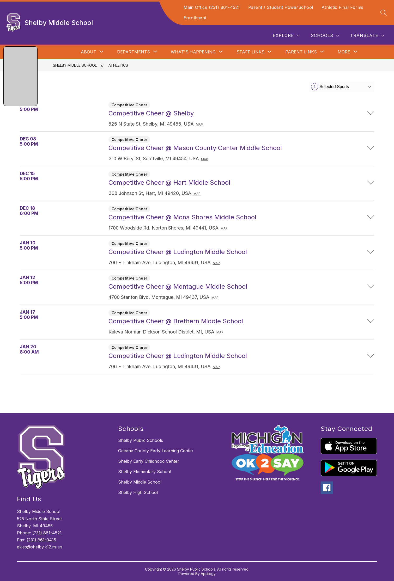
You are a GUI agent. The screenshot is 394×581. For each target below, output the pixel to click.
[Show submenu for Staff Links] (250, 52)
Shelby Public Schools (140, 440)
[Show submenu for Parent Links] (301, 52)
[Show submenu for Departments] (133, 52)
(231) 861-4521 (47, 532)
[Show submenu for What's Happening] (193, 52)
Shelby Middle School (75, 65)
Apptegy (208, 573)
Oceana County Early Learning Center (155, 450)
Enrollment (195, 17)
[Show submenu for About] (88, 52)
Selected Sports (330, 86)
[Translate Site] (367, 35)
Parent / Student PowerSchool (280, 7)
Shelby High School (138, 492)
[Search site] (383, 12)
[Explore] (286, 35)
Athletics (118, 65)
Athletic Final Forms (342, 7)
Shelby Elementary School (144, 471)
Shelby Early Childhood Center (148, 461)
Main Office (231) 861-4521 (212, 7)
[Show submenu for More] (344, 52)
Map (199, 124)
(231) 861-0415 (41, 539)
